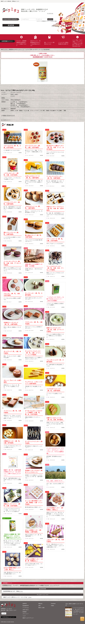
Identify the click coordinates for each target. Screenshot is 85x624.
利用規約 (25, 611)
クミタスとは (50, 13)
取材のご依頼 (41, 607)
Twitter (52, 605)
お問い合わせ (26, 609)
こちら (43, 55)
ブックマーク (42, 87)
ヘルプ (24, 615)
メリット (52, 585)
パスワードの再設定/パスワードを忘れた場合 (47, 21)
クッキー (13, 96)
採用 (39, 605)
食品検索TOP (26, 605)
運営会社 (40, 603)
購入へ (34, 87)
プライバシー (26, 613)
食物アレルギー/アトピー (28, 618)
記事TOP (25, 603)
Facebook (53, 603)
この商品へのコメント (51, 87)
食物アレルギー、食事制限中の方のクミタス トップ (12, 49)
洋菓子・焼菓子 (14, 94)
